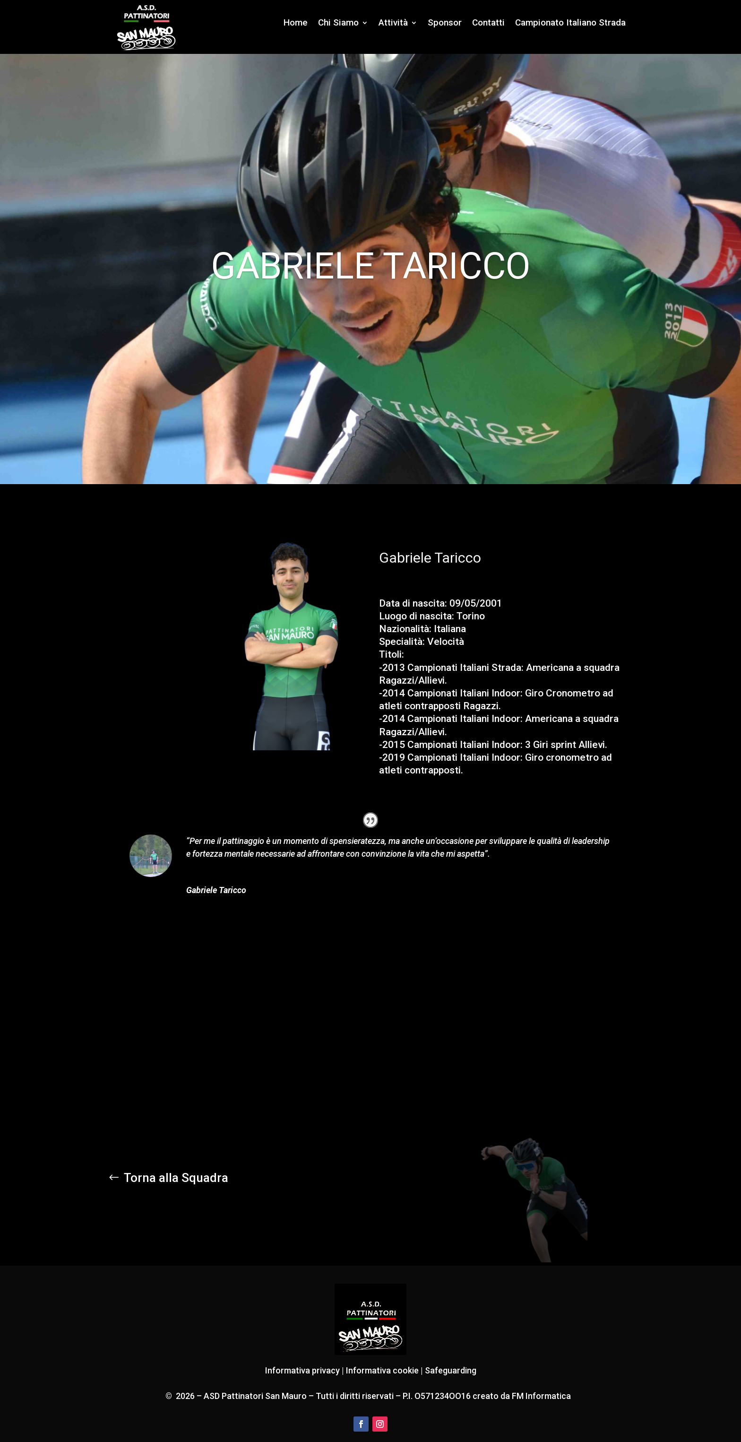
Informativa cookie (382, 1370)
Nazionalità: (405, 628)
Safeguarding (450, 1370)
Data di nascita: (413, 603)
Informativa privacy (302, 1370)
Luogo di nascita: (416, 616)
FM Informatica (540, 1396)
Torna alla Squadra (176, 1178)
